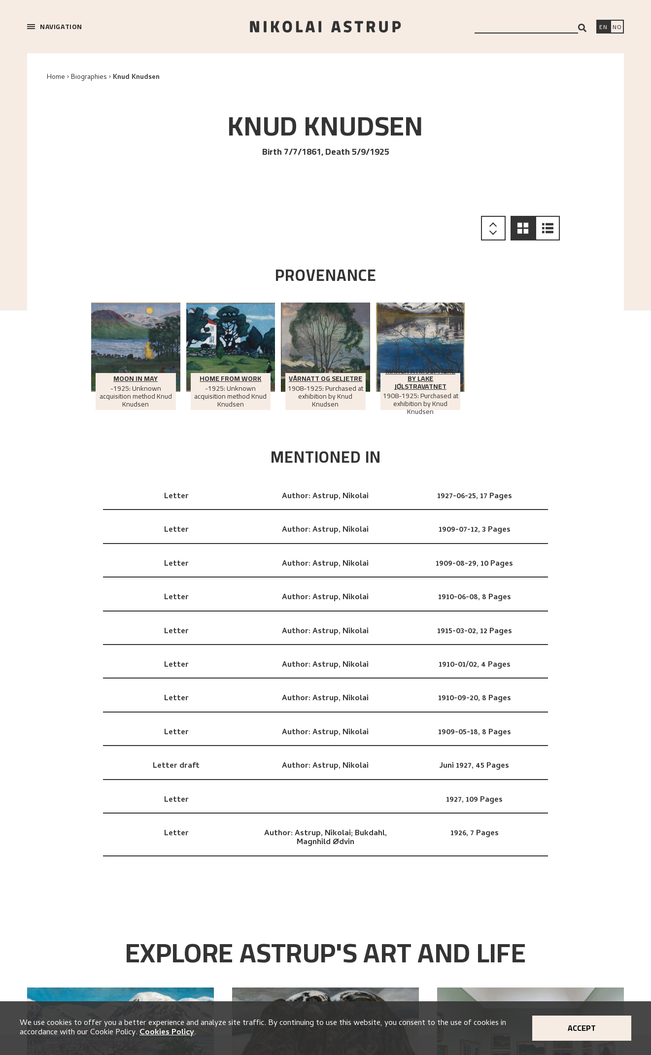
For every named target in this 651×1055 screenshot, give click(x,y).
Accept (582, 1028)
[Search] (582, 28)
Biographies (89, 77)
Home (56, 77)
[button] (523, 228)
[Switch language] (603, 27)
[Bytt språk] (617, 27)
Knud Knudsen (136, 77)
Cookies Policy (166, 1032)
